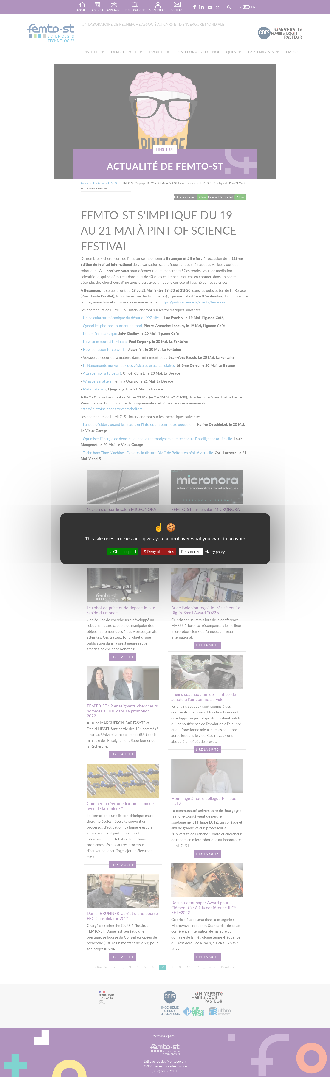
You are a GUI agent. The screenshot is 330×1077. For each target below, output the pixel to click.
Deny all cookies (158, 551)
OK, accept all (122, 551)
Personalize (190, 551)
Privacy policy (214, 551)
